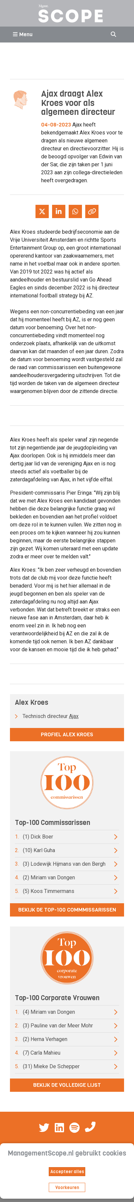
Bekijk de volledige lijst (67, 1085)
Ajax (74, 716)
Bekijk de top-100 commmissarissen (67, 909)
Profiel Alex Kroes (67, 734)
